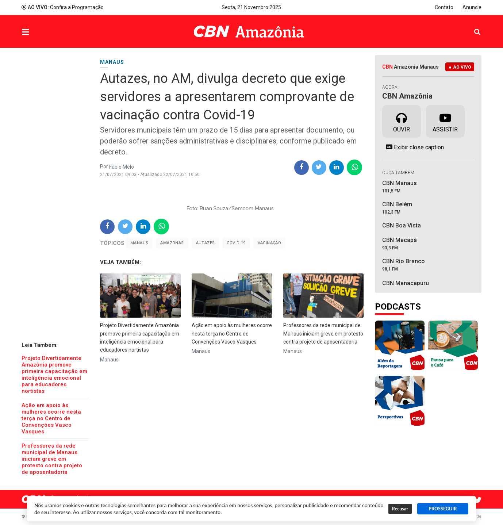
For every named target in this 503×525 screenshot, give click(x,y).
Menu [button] (40, 32)
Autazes (205, 243)
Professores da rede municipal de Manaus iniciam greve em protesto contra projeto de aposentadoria (52, 458)
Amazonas (172, 243)
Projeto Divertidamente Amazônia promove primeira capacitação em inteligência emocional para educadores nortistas (54, 374)
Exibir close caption (413, 147)
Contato (444, 7)
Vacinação (269, 243)
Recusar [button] (400, 508)
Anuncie (471, 7)
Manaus (139, 243)
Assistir (445, 121)
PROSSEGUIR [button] (443, 508)
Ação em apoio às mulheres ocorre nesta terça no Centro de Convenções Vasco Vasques (51, 418)
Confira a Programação (63, 7)
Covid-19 (236, 243)
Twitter (477, 500)
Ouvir (401, 121)
